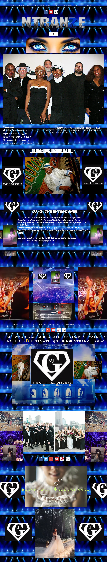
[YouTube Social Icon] (51, 12)
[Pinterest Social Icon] (59, 330)
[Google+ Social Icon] (48, 330)
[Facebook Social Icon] (46, 12)
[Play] (53, 34)
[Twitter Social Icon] (43, 330)
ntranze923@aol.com (21, 143)
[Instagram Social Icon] (56, 12)
